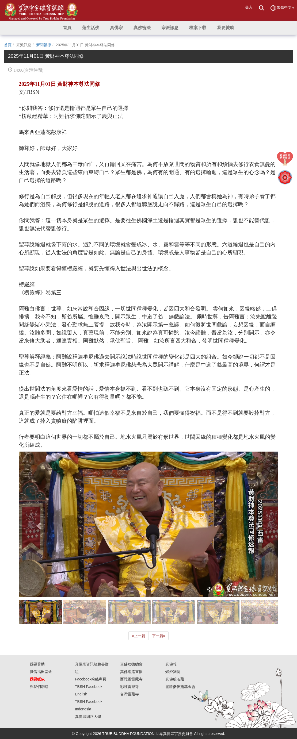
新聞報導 (43, 45)
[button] (91, 27)
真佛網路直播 (131, 671)
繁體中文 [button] (282, 8)
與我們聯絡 (39, 686)
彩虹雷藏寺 (129, 686)
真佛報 (171, 664)
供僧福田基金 (41, 671)
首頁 (8, 45)
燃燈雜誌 (172, 671)
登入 (249, 7)
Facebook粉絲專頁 (90, 679)
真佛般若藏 (174, 679)
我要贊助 (37, 664)
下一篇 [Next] (158, 636)
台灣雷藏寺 (129, 694)
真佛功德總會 (131, 664)
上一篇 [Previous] (138, 636)
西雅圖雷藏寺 (131, 679)
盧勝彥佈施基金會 (180, 686)
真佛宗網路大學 (88, 716)
